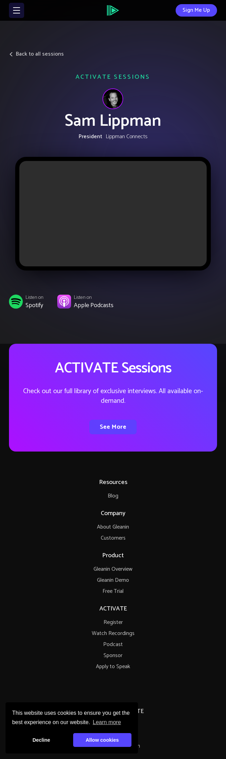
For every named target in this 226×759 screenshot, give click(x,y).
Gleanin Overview (113, 569)
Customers (113, 538)
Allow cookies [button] (102, 740)
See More (113, 427)
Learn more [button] (107, 722)
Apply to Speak (113, 666)
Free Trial (113, 591)
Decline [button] (41, 740)
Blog (113, 496)
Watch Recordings (113, 633)
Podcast (113, 644)
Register (113, 622)
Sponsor (113, 655)
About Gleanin (113, 527)
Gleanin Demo (113, 580)
